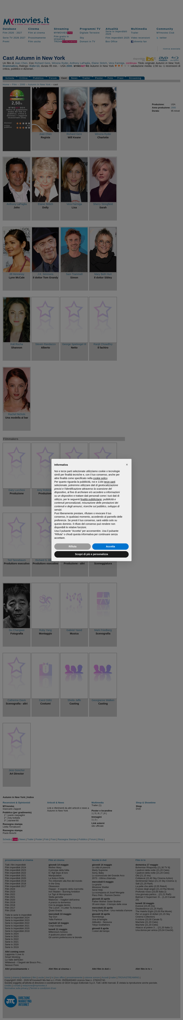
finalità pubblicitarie (91, 499)
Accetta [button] (110, 546)
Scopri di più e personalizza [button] (91, 554)
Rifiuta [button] (72, 546)
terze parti (109, 481)
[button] (127, 464)
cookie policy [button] (100, 478)
